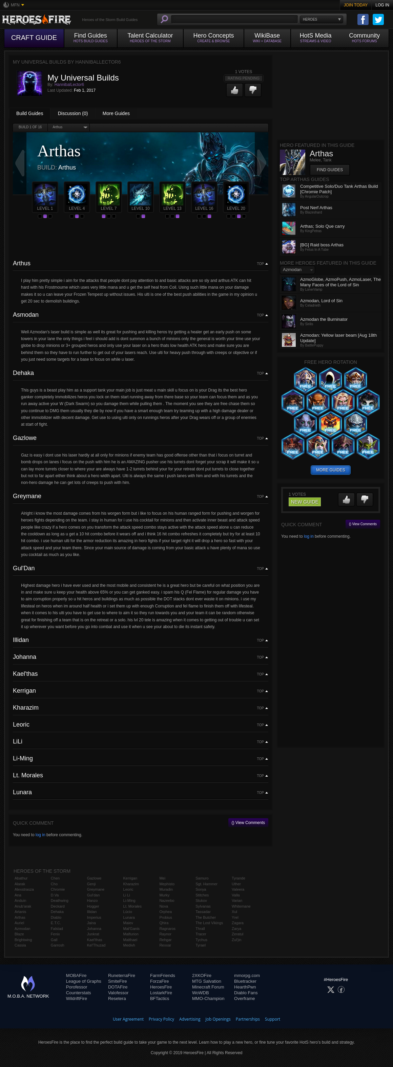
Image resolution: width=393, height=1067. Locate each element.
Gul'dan (93, 895)
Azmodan (22, 929)
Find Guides (330, 170)
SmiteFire (117, 981)
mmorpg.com (247, 975)
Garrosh (57, 945)
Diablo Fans (245, 992)
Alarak (20, 884)
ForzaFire (159, 981)
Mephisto (166, 884)
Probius (165, 917)
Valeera (238, 889)
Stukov (201, 900)
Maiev (128, 923)
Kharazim (131, 884)
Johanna (94, 929)
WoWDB (200, 992)
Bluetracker (245, 981)
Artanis (20, 912)
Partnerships (248, 1019)
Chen (55, 878)
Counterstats (78, 992)
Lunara (129, 917)
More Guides (116, 113)
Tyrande (238, 878)
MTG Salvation (206, 981)
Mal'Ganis (131, 929)
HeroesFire (161, 987)
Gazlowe (94, 878)
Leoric (128, 889)
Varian (237, 900)
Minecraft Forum (208, 987)
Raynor (165, 934)
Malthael (130, 940)
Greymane (95, 889)
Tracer (200, 934)
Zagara (238, 923)
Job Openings (218, 1019)
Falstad (57, 929)
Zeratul (237, 934)
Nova (163, 906)
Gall (54, 940)
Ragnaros (167, 929)
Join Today (356, 5)
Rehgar (165, 940)
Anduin (20, 900)
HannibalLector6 (69, 84)
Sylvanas (203, 906)
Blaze (19, 934)
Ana (18, 895)
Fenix (55, 934)
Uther (236, 884)
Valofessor (118, 992)
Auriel (19, 923)
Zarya (236, 929)
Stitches (202, 895)
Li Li (126, 895)
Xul (234, 912)
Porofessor (76, 987)
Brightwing (23, 940)
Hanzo (92, 900)
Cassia (20, 945)
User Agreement (128, 1019)
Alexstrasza (24, 889)
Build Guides (29, 113)
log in (40, 834)
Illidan (92, 912)
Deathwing (59, 900)
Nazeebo (166, 900)
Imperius (94, 917)
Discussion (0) (73, 113)
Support (272, 1019)
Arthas (20, 917)
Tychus (201, 940)
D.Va (55, 895)
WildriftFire (76, 998)
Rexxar (165, 945)
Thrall (200, 929)
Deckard (58, 906)
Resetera (117, 998)
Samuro (202, 878)
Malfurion (131, 934)
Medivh (129, 945)
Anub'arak (23, 906)
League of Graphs (83, 981)
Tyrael (200, 945)
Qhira (163, 923)
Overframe (244, 998)
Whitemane (241, 906)
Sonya (200, 889)
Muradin (166, 889)
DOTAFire (118, 987)
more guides (330, 470)
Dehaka (57, 912)
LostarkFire (161, 992)
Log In (382, 5)
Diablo (56, 917)
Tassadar (203, 912)
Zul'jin (236, 940)
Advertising (190, 1019)
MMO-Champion (208, 998)
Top (260, 264)
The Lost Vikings (209, 923)
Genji (91, 884)
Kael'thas (94, 940)
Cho (54, 884)
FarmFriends (162, 975)
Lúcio (127, 912)
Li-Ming (129, 900)
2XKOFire (201, 975)
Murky (164, 895)
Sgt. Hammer (206, 884)
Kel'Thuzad (96, 945)
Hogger (93, 906)
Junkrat (93, 934)
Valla (236, 895)
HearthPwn (245, 987)
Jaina (91, 923)
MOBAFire (76, 975)
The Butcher (205, 917)
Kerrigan (130, 878)
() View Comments (248, 822)
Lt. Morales (132, 906)
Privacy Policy (161, 1019)
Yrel (235, 917)
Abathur (21, 878)
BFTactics (159, 998)
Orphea (165, 912)
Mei (162, 878)
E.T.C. (56, 923)
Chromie (58, 889)
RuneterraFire (121, 975)
